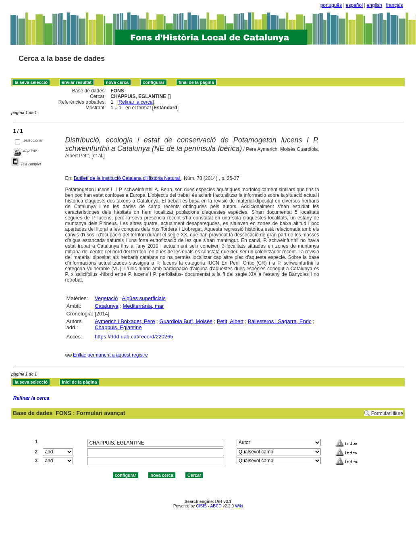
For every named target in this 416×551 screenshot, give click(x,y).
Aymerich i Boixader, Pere (125, 321)
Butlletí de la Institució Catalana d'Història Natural (127, 178)
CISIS (201, 506)
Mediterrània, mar (143, 306)
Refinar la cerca (135, 102)
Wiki (239, 506)
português (331, 5)
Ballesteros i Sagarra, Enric (280, 321)
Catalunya (107, 306)
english (374, 5)
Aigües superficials (143, 298)
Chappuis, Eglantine (118, 327)
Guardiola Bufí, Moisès (185, 321)
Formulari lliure (387, 413)
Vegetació (106, 298)
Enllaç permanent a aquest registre (110, 355)
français (394, 5)
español (354, 5)
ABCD (215, 506)
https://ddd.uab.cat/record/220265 (134, 337)
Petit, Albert (230, 321)
